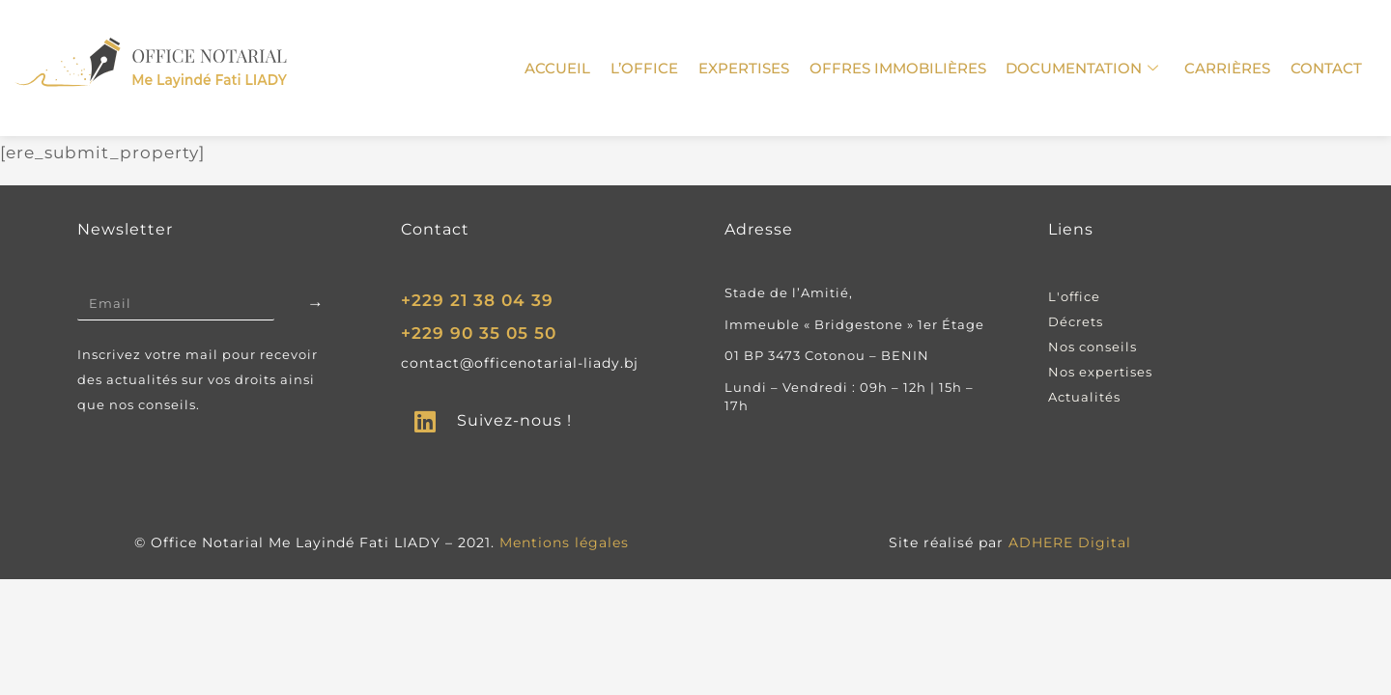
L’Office (648, 68)
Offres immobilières (899, 68)
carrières (1228, 68)
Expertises (746, 68)
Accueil (562, 68)
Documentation (1084, 68)
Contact (1326, 68)
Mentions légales (564, 542)
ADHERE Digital (1069, 542)
